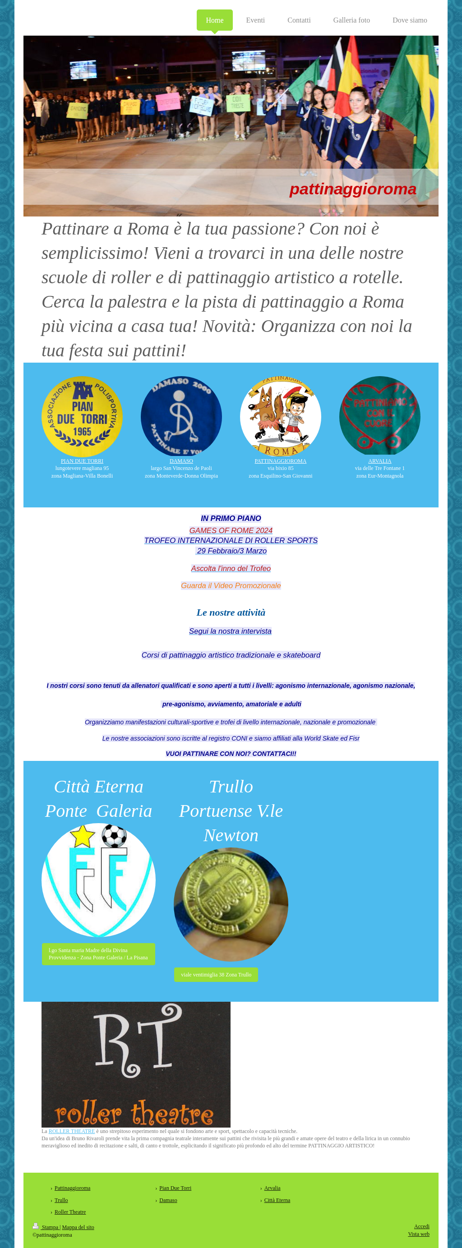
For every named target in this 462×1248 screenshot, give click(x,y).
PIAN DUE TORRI (82, 461)
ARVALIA (380, 461)
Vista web (419, 1234)
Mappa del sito (78, 1227)
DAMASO (181, 461)
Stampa (46, 1227)
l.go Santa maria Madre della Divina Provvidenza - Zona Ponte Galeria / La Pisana (98, 954)
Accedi (422, 1226)
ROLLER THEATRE (72, 1131)
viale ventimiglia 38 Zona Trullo (216, 975)
